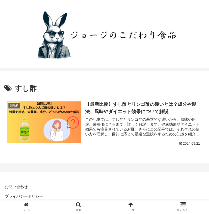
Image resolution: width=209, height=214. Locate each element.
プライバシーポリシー (24, 196)
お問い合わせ (16, 187)
